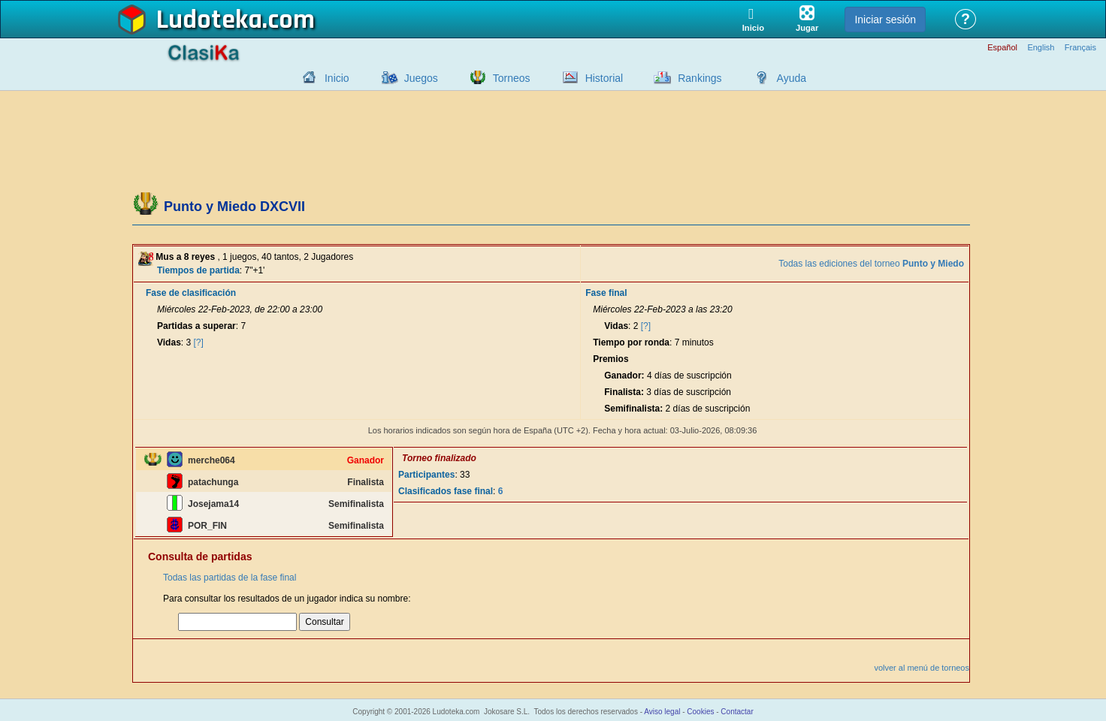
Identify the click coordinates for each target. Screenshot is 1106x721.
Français (1080, 48)
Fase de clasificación (191, 293)
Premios (610, 359)
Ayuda (791, 78)
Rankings (699, 78)
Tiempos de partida (198, 270)
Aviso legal (662, 711)
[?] (199, 342)
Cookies (700, 711)
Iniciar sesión (885, 20)
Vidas (169, 342)
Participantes (426, 474)
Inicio (337, 78)
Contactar (737, 711)
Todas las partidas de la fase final (229, 577)
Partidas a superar (196, 326)
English (1040, 48)
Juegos (421, 78)
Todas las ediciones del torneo (871, 263)
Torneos (511, 78)
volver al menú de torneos (921, 667)
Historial (604, 78)
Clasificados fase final (445, 491)
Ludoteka (209, 20)
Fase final (606, 293)
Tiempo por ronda (631, 342)
